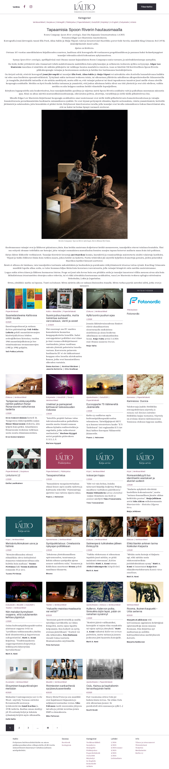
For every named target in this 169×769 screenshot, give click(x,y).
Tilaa (146, 7)
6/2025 (49, 615)
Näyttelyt (104, 22)
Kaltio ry (139, 753)
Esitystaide (124, 22)
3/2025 (113, 756)
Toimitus (139, 748)
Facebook (66, 742)
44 (48, 727)
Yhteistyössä (132, 310)
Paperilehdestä (83, 22)
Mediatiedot (141, 750)
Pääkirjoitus (71, 22)
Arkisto (133, 22)
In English (114, 22)
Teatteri (9, 608)
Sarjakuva (50, 22)
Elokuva (89, 311)
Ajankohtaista (92, 397)
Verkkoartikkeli (39, 22)
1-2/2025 (50, 325)
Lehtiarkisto (116, 758)
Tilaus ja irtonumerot (145, 742)
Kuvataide (10, 682)
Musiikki (20, 605)
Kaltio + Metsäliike (53, 311)
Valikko (16, 7)
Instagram (66, 745)
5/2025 (8, 322)
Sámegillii (60, 22)
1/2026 (89, 319)
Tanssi (70, 397)
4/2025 (113, 753)
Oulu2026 (95, 22)
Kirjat (88, 471)
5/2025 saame (116, 748)
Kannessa (131, 397)
